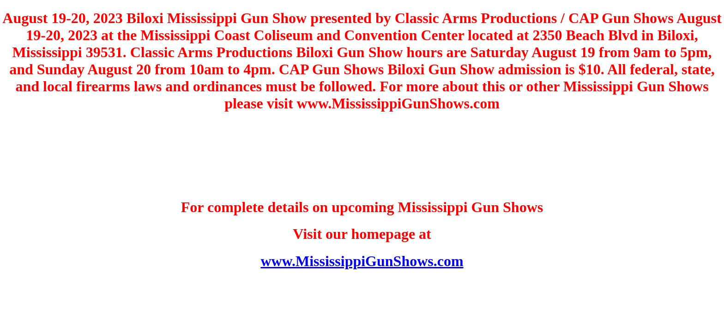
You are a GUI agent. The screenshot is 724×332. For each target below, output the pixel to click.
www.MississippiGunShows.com (361, 261)
